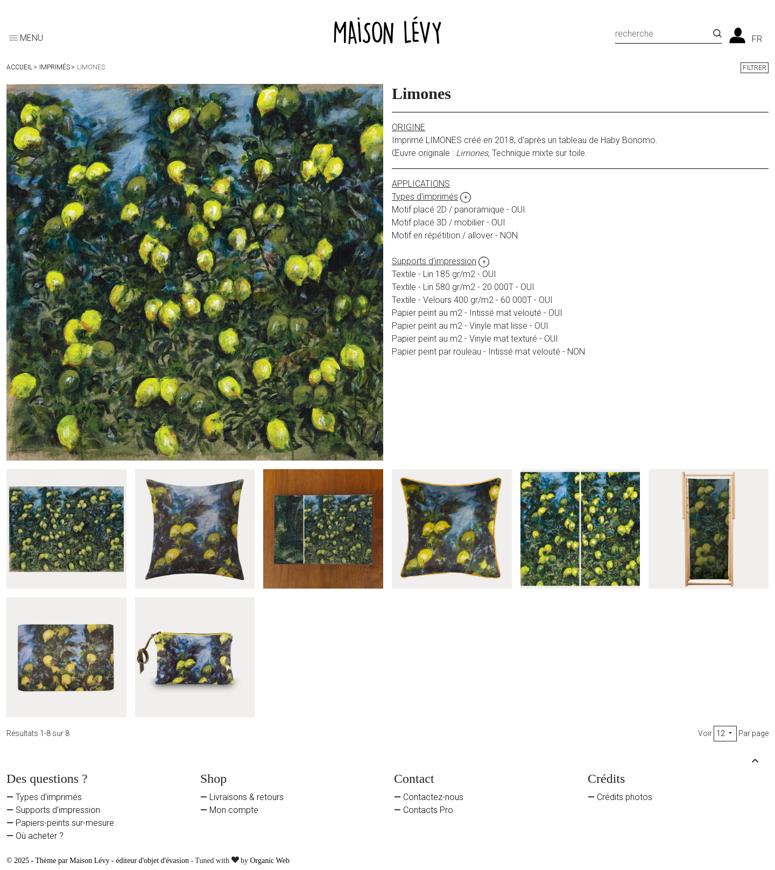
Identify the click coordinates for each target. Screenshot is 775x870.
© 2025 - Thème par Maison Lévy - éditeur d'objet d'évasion (98, 861)
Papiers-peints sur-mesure (65, 823)
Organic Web (270, 861)
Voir (705, 733)
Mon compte (233, 810)
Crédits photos (624, 797)
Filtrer (754, 68)
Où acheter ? (40, 836)
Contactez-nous (433, 797)
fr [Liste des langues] (757, 39)
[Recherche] (664, 35)
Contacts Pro (428, 810)
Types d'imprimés (49, 797)
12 (725, 733)
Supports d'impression (58, 810)
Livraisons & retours (246, 797)
